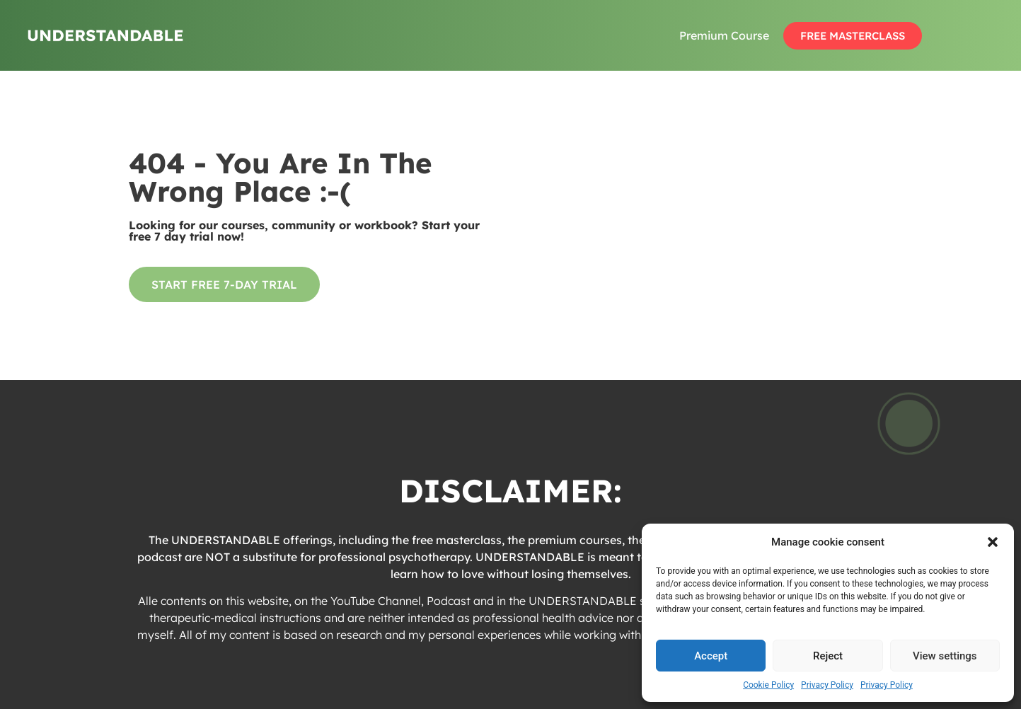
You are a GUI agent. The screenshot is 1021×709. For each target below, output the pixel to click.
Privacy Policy (827, 685)
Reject (828, 656)
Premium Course (724, 35)
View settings (945, 656)
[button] (993, 542)
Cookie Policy (768, 685)
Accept (710, 656)
